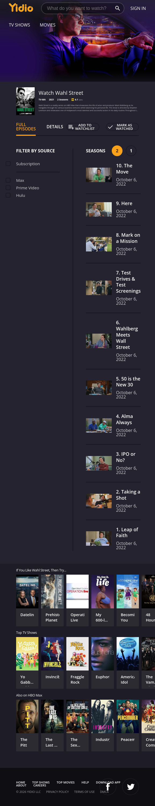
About (21, 785)
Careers (39, 785)
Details (54, 127)
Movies (48, 25)
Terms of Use (84, 792)
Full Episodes (26, 127)
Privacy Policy (57, 792)
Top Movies (66, 782)
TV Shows (19, 25)
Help (85, 782)
